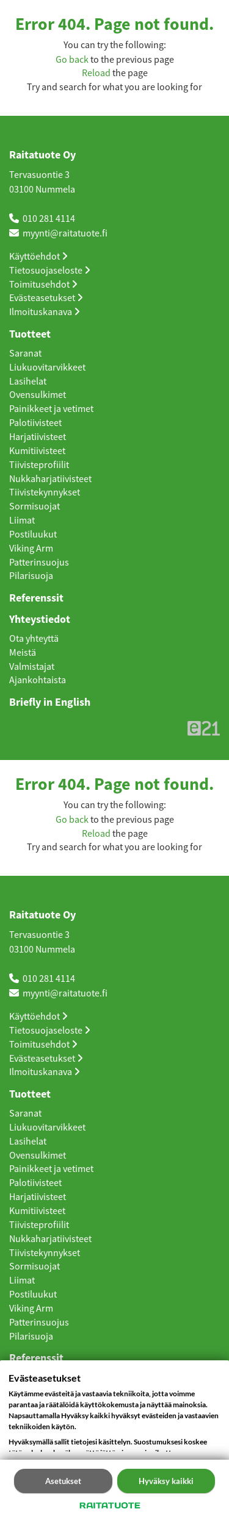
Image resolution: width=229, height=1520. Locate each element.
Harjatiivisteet (37, 437)
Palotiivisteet (35, 423)
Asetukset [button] (63, 1481)
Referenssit (36, 598)
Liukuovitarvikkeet (47, 367)
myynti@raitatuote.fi (65, 233)
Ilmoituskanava (44, 312)
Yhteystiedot (39, 620)
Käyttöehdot (38, 256)
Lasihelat (27, 381)
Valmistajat (31, 667)
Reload (96, 73)
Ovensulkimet (37, 395)
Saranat (25, 353)
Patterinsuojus (39, 562)
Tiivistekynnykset (44, 492)
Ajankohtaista (37, 680)
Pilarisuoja (31, 576)
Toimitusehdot (43, 285)
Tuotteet (30, 335)
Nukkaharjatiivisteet (50, 479)
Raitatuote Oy (42, 155)
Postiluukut (33, 534)
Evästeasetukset (46, 298)
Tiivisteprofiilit (39, 465)
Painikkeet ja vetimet (51, 409)
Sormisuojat (34, 506)
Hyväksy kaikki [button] (166, 1481)
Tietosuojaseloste (49, 271)
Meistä (22, 653)
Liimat (22, 520)
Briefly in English (49, 703)
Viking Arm (31, 548)
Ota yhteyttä (34, 639)
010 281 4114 (49, 219)
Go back (72, 60)
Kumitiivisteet (37, 451)
